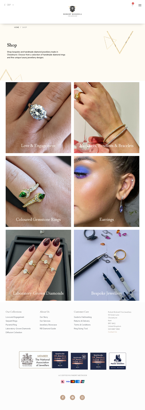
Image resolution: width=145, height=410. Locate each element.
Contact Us (112, 332)
